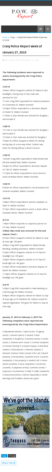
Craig (12, 37)
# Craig (12, 456)
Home (4, 37)
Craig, (36, 60)
